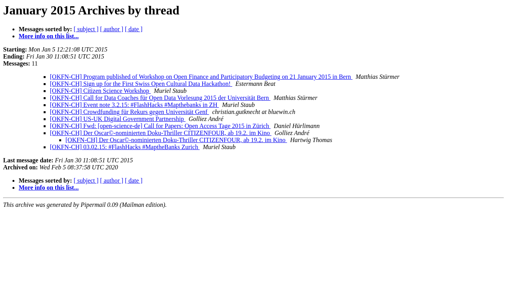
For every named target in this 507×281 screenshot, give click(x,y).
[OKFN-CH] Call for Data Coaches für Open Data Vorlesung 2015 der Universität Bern (160, 97)
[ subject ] (86, 29)
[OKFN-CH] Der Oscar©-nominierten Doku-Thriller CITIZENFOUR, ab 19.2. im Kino (161, 133)
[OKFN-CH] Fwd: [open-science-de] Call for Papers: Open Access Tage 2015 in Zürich (160, 126)
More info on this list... (49, 36)
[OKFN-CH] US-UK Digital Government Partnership (117, 119)
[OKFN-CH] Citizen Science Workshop (100, 90)
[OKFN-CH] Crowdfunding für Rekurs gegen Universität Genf (129, 111)
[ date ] (133, 29)
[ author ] (112, 29)
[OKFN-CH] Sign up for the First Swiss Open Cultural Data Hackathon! (141, 83)
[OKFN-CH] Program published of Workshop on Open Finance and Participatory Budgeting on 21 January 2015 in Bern (201, 76)
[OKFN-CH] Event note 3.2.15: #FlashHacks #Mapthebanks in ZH (134, 104)
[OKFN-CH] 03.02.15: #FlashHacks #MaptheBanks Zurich (125, 147)
